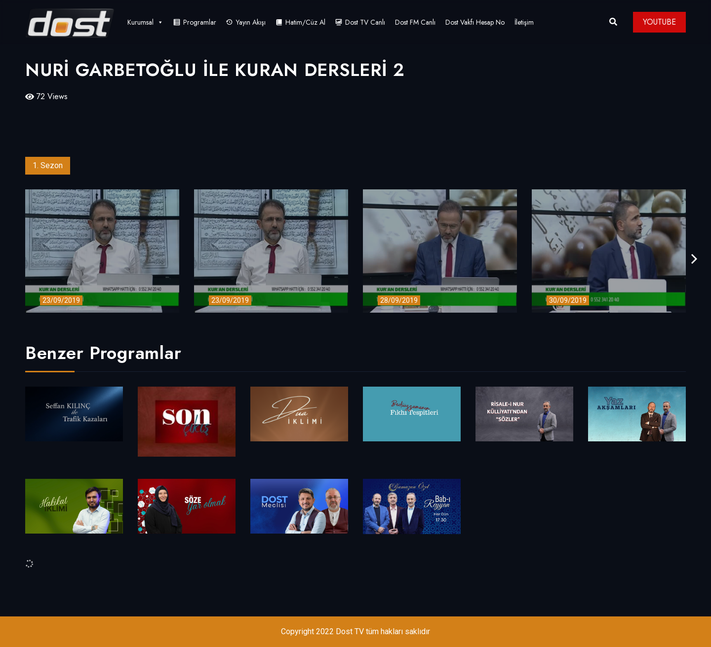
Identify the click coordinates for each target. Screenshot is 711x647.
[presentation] (694, 259)
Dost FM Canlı (415, 22)
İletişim (524, 22)
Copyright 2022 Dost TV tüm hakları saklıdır (355, 631)
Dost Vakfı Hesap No (475, 22)
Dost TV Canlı (365, 22)
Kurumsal (145, 22)
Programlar (199, 22)
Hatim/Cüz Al (305, 22)
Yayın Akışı (251, 22)
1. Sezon (48, 165)
